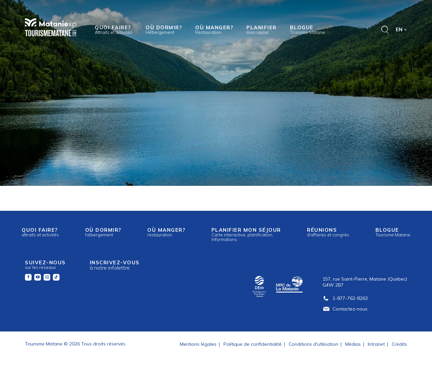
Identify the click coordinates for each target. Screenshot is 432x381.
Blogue (307, 29)
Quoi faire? (113, 29)
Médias (353, 344)
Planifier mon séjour (246, 234)
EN (401, 29)
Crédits (399, 344)
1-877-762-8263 (345, 298)
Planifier (261, 29)
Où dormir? (164, 29)
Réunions (328, 232)
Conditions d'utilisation (313, 344)
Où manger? (214, 29)
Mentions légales (198, 344)
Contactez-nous (345, 309)
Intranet (376, 344)
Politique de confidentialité (252, 344)
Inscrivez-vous (115, 265)
